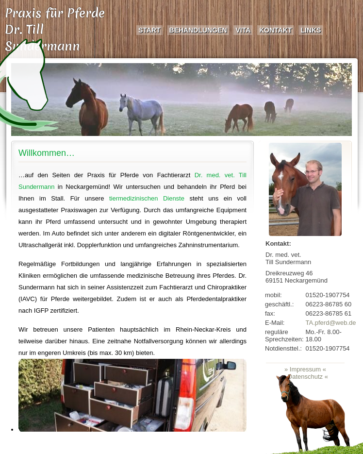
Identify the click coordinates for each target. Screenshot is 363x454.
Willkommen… (46, 153)
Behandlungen (198, 30)
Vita (242, 30)
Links (310, 30)
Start (149, 30)
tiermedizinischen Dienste (146, 198)
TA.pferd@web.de (331, 322)
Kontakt (275, 30)
